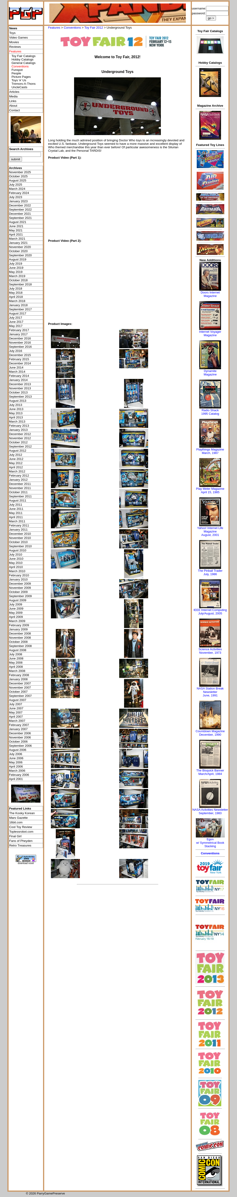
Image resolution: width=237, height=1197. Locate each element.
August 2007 (17, 700)
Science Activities (210, 649)
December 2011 (20, 484)
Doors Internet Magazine (210, 294)
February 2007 (19, 725)
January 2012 (18, 479)
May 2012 (16, 463)
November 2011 (20, 488)
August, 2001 (210, 535)
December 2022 (20, 205)
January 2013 (18, 430)
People (16, 73)
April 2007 (16, 716)
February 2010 (19, 575)
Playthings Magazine (210, 449)
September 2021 (20, 218)
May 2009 (16, 612)
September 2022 (20, 209)
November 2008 (20, 637)
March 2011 (17, 521)
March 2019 (17, 276)
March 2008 (17, 671)
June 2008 (16, 658)
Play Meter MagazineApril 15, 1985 (210, 490)
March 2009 (17, 621)
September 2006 (20, 745)
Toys (12, 33)
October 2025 (18, 176)
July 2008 (15, 654)
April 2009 (16, 617)
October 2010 (18, 542)
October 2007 (18, 691)
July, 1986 (210, 574)
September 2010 (20, 546)
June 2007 (16, 708)
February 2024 (19, 193)
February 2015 (19, 359)
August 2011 (17, 500)
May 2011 (16, 513)
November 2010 (20, 538)
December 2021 (20, 213)
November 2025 (20, 172)
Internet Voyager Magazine (210, 333)
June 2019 (16, 267)
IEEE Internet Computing (210, 610)
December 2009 (20, 583)
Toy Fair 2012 (93, 27)
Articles (14, 92)
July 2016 (15, 351)
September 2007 (20, 696)
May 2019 (16, 272)
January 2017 (18, 334)
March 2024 (17, 188)
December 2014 (20, 363)
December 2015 (20, 355)
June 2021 (16, 226)
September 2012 (20, 446)
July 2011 (15, 504)
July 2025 (15, 184)
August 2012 (17, 450)
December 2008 (20, 633)
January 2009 (18, 629)
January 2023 (18, 201)
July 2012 (15, 454)
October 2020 (18, 251)
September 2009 (20, 596)
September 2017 (20, 309)
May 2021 (16, 230)
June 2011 (16, 509)
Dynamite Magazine (210, 372)
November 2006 (20, 737)
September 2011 (20, 496)
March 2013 (17, 421)
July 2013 (15, 405)
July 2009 (15, 604)
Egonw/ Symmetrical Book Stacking (210, 842)
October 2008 (18, 642)
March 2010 (17, 571)
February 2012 (19, 475)
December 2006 (20, 733)
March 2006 (17, 770)
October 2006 (18, 741)
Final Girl (15, 836)
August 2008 (17, 650)
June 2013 (16, 409)
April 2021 (16, 234)
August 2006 (17, 750)
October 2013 (18, 392)
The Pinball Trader (210, 570)
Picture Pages (21, 77)
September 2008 (20, 646)
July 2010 (15, 554)
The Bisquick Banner (210, 770)
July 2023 (15, 197)
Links (12, 101)
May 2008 (16, 662)
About (13, 105)
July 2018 (15, 288)
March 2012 (17, 471)
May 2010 (16, 563)
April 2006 (16, 766)
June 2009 (16, 608)
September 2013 (20, 396)
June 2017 (16, 321)
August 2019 (17, 259)
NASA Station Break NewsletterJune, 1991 (210, 692)
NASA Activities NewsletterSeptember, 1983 (210, 811)
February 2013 (19, 425)
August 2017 (17, 313)
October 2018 (18, 280)
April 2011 (16, 517)
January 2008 (18, 679)
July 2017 (15, 317)
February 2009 (19, 625)
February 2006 (19, 775)
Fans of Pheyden (21, 841)
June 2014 (16, 367)
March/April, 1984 (210, 774)
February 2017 (19, 330)
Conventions (72, 27)
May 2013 (16, 413)
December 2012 (20, 434)
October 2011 (18, 492)
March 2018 (17, 301)
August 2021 (17, 222)
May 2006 (16, 762)
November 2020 (20, 247)
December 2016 (20, 338)
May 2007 (16, 712)
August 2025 (17, 180)
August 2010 (17, 550)
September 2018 (20, 284)
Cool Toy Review (20, 827)
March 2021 (17, 238)
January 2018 (18, 305)
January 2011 (18, 529)
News (13, 28)
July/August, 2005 (210, 613)
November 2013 (20, 388)
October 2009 (18, 592)
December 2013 (20, 384)
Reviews (15, 46)
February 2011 (19, 525)
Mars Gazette (18, 817)
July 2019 (15, 263)
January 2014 (18, 380)
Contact (14, 110)
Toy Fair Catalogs (24, 56)
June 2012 (16, 459)
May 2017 (16, 326)
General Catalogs (24, 63)
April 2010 (16, 567)
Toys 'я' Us (19, 80)
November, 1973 (210, 652)
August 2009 (17, 600)
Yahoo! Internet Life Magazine (210, 529)
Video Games (18, 37)
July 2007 (15, 704)
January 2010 (18, 579)
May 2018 (16, 292)
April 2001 (16, 779)
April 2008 (16, 666)
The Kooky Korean (22, 813)
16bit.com (16, 822)
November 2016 (20, 342)
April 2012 (16, 467)
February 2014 (19, 376)
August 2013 (17, 400)
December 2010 (20, 533)
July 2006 (15, 754)
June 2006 (16, 758)
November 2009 (20, 587)
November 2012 (20, 438)
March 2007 (17, 720)
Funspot (17, 70)
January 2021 (18, 243)
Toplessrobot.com (21, 831)
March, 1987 (210, 453)
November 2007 (20, 687)
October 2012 (18, 442)
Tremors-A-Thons (24, 83)
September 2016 (20, 346)
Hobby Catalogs (23, 59)
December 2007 (20, 683)
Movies (14, 42)
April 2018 (16, 297)
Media (13, 96)
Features (54, 27)
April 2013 (16, 417)
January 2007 (18, 729)
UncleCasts (19, 87)
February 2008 (19, 675)
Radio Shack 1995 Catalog (210, 411)
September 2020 (20, 255)
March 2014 (17, 371)
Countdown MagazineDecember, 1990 (210, 732)
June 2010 (16, 558)
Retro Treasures (20, 845)
